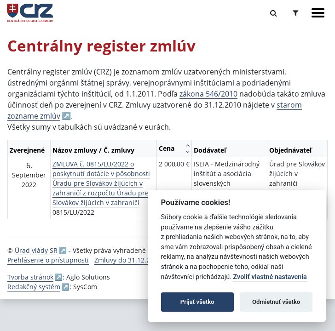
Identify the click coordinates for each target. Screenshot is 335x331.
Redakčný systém (33, 286)
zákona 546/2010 (208, 94)
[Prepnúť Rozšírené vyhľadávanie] (296, 13)
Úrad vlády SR (36, 250)
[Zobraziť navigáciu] (318, 13)
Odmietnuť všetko (276, 301)
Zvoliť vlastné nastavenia (270, 277)
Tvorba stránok (30, 277)
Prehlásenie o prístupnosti (48, 260)
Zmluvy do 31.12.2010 (127, 260)
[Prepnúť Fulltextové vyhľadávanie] (273, 13)
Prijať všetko (197, 301)
